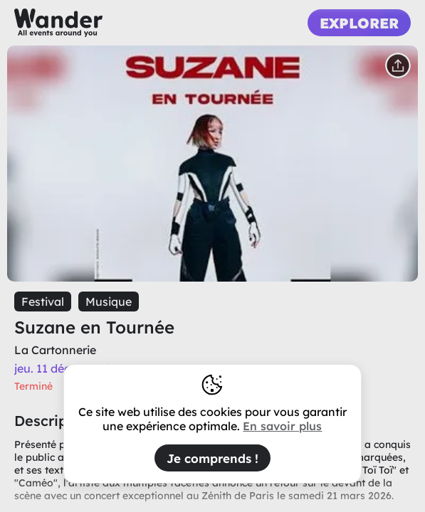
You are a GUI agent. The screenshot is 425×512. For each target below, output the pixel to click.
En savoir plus (282, 426)
